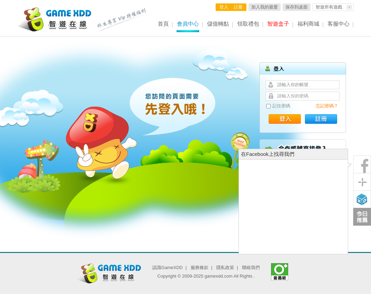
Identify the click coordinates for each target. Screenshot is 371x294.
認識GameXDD (167, 267)
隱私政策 (225, 267)
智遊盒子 (278, 24)
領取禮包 (248, 24)
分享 (362, 182)
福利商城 (308, 24)
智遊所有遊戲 (329, 7)
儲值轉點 (218, 24)
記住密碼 (281, 105)
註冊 (238, 7)
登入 (223, 7)
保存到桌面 (296, 7)
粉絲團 (362, 164)
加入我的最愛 (264, 7)
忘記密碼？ (327, 105)
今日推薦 (362, 217)
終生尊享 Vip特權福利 (123, 20)
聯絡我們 (251, 267)
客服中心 (338, 24)
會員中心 (188, 24)
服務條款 (199, 267)
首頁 (163, 24)
